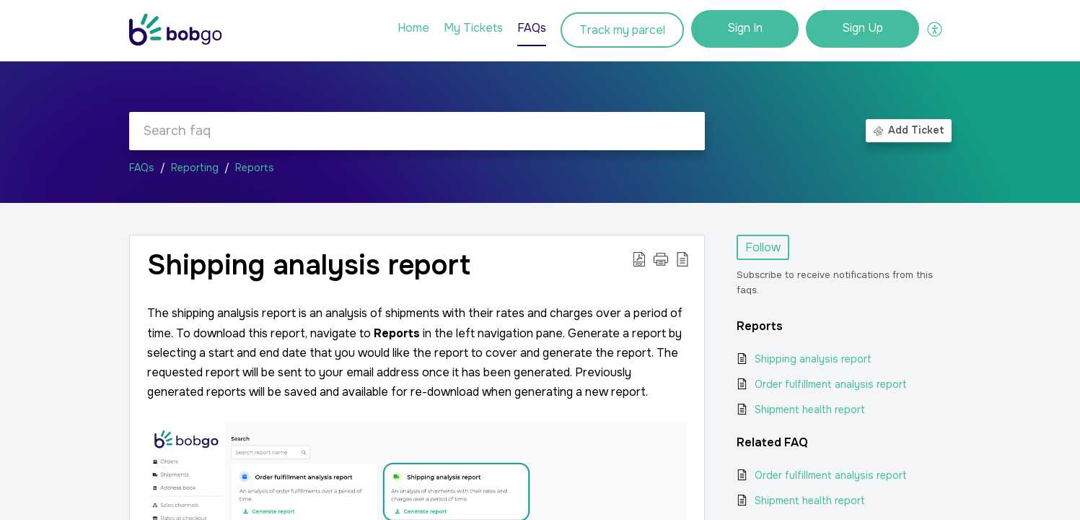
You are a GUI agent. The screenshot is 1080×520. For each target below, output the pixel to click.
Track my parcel (622, 30)
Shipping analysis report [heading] (308, 266)
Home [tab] (413, 27)
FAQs (141, 167)
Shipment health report (810, 409)
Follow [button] (763, 247)
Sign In (745, 27)
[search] (417, 131)
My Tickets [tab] (473, 27)
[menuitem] (745, 29)
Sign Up (862, 27)
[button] (935, 29)
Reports (254, 167)
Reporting (195, 167)
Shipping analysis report (813, 358)
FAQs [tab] (531, 27)
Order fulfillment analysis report (831, 384)
